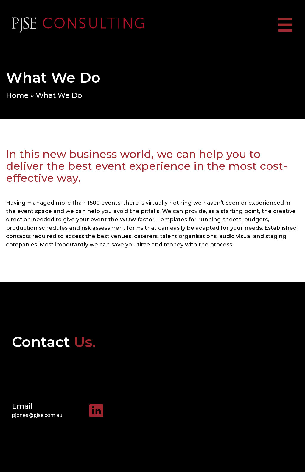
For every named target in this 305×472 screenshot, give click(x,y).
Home (17, 95)
